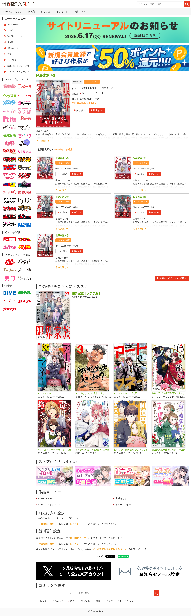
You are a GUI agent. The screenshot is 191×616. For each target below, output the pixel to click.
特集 (72, 601)
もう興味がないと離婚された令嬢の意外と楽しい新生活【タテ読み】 (93, 449)
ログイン (74, 523)
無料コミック (81, 11)
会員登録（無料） (47, 523)
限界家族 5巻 (62, 235)
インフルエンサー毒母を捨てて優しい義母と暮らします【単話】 (55, 449)
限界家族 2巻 (139, 158)
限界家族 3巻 (62, 197)
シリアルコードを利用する (18, 72)
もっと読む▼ (43, 140)
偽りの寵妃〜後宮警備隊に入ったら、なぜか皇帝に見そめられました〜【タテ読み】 (170, 393)
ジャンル (46, 11)
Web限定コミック (12, 11)
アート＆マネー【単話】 (126, 393)
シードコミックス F (92, 93)
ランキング (62, 11)
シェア (99, 556)
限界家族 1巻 (62, 158)
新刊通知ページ (78, 538)
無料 (98, 601)
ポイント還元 (93, 82)
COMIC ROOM (89, 88)
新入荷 (31, 11)
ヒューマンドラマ (124, 504)
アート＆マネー (45, 393)
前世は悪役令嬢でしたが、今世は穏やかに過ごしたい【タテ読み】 (170, 449)
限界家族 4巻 (139, 197)
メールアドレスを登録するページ (109, 549)
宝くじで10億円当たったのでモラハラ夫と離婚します (131, 449)
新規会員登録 (13, 24)
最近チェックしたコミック (119, 601)
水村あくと (107, 88)
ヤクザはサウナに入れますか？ (91, 393)
